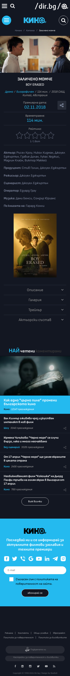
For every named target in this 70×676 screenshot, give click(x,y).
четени (27, 351)
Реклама (9, 633)
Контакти (23, 633)
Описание (35, 290)
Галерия (35, 300)
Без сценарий (12, 447)
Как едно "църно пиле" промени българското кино (30, 402)
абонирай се (35, 592)
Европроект (59, 633)
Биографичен (25, 92)
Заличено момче (47, 30)
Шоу (6, 428)
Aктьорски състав (35, 320)
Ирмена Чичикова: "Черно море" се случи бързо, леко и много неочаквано (31, 439)
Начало (18, 30)
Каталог (30, 30)
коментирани (48, 351)
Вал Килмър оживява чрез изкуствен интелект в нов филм (29, 420)
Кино (7, 409)
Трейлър (35, 310)
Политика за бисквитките (52, 637)
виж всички (35, 501)
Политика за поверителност (19, 637)
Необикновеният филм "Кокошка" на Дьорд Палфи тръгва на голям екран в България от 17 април (34, 480)
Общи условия (41, 633)
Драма (9, 92)
